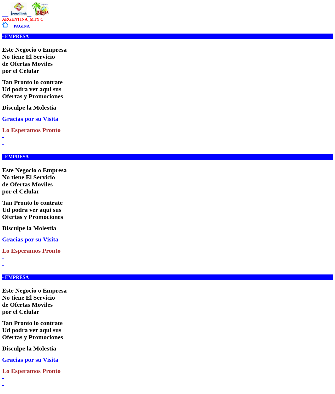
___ (14, 14)
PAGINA (22, 26)
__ (7, 26)
